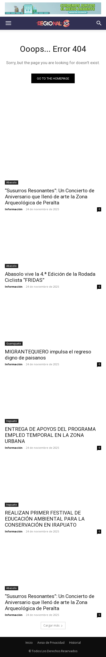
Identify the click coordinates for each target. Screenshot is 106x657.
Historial (75, 643)
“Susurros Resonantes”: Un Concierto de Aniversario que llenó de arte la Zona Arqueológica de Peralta (49, 197)
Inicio (29, 643)
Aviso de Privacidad (51, 643)
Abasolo (11, 182)
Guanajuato (13, 343)
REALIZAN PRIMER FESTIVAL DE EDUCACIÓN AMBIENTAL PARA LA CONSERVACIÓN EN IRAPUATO (45, 519)
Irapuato (11, 421)
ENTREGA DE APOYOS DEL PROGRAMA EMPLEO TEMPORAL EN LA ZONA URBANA (50, 435)
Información (14, 209)
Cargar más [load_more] (53, 625)
